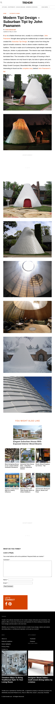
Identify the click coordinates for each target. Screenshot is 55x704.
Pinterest (31, 641)
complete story (27, 68)
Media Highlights (6, 644)
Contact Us (5, 649)
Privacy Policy (5, 646)
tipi (6, 35)
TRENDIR (28, 3)
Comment (6, 559)
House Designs (20, 7)
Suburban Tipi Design (19, 41)
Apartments (11, 7)
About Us (4, 638)
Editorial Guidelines (7, 641)
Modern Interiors (32, 7)
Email (5, 583)
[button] (27, 92)
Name (5, 579)
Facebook (31, 638)
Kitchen (4, 7)
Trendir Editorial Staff (10, 29)
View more (44, 7)
